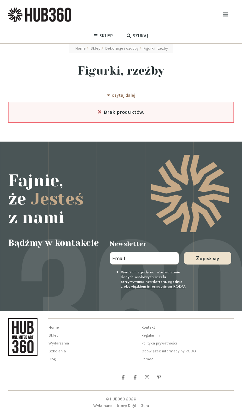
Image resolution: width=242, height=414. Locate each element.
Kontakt (148, 327)
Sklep (54, 335)
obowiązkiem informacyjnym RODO (154, 287)
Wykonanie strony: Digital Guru (121, 405)
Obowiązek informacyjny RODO (168, 351)
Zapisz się (207, 258)
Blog (52, 359)
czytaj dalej (121, 95)
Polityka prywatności (159, 343)
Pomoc (147, 359)
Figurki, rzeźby (121, 70)
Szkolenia (57, 351)
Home (54, 327)
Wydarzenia (59, 343)
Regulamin (150, 335)
